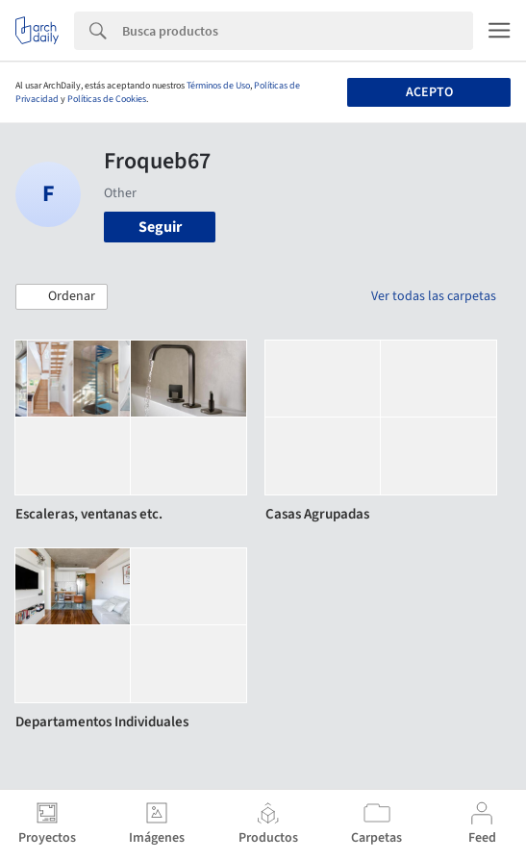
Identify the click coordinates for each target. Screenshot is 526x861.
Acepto (429, 92)
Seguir (160, 227)
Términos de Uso (218, 85)
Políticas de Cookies (106, 99)
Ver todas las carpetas (433, 296)
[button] (61, 297)
